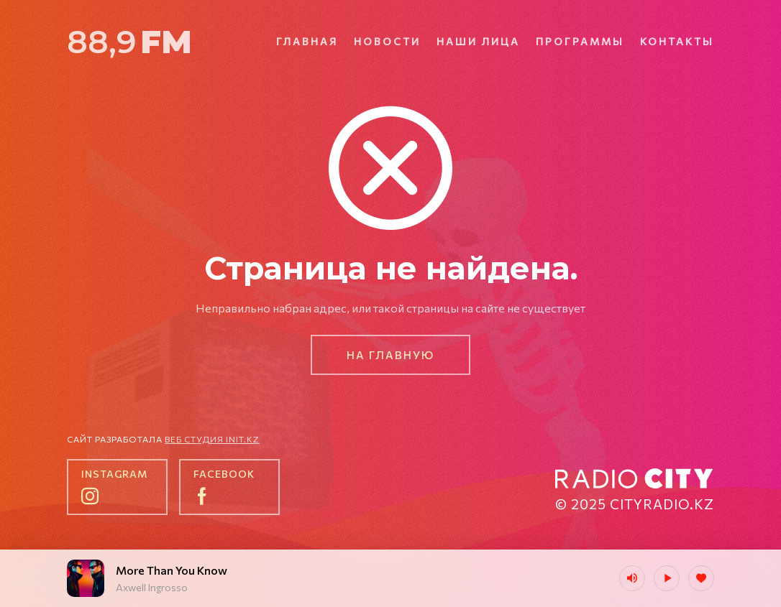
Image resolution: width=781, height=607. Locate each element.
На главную (390, 354)
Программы (580, 41)
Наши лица (478, 41)
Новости (387, 41)
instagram (114, 474)
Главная (307, 41)
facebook (224, 474)
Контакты (677, 41)
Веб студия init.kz (212, 439)
